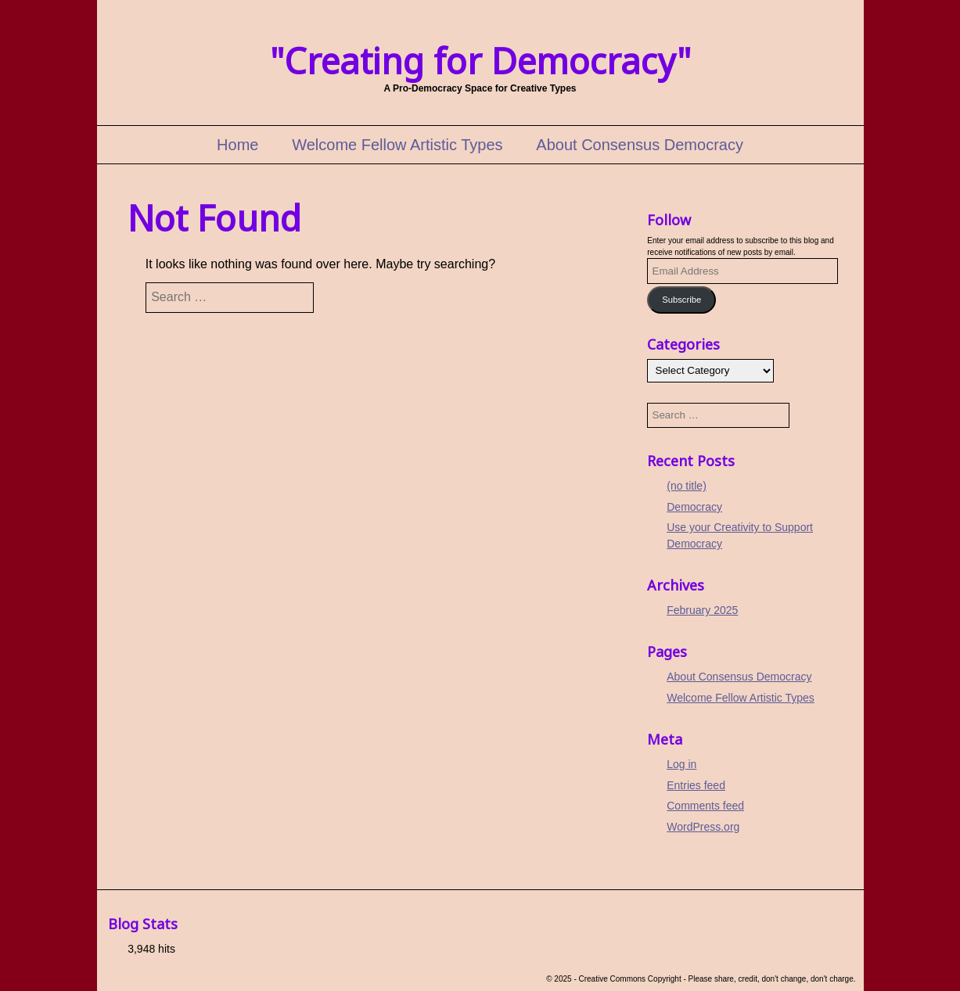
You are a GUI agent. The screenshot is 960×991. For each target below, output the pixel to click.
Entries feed (696, 785)
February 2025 (702, 610)
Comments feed (705, 805)
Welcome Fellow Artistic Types (397, 144)
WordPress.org (703, 826)
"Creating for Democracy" (480, 60)
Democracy (694, 507)
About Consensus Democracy (639, 144)
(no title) (687, 485)
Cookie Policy (63, 962)
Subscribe (681, 299)
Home (237, 144)
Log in (681, 764)
